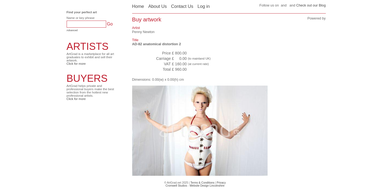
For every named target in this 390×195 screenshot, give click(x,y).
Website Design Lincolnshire (207, 185)
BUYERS (87, 78)
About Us (157, 6)
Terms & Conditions (202, 182)
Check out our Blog (311, 5)
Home (138, 6)
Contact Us (182, 6)
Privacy (221, 182)
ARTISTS (88, 46)
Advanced (72, 30)
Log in (203, 6)
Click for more (76, 63)
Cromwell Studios (176, 185)
